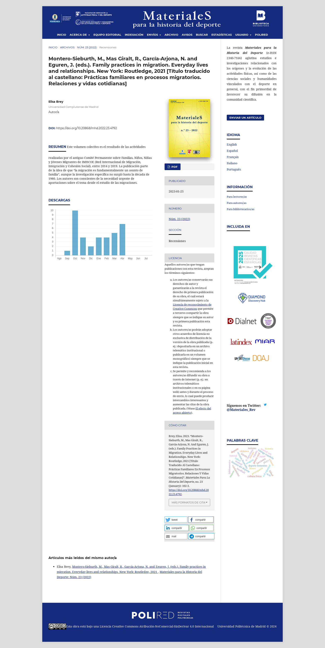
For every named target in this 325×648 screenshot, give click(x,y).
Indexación (134, 34)
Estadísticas (221, 34)
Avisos (187, 34)
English (232, 144)
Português (234, 169)
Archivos (67, 47)
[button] (176, 519)
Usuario (242, 34)
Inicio (61, 34)
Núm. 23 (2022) (87, 47)
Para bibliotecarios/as (240, 209)
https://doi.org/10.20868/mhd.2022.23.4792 (86, 128)
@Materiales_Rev (241, 409)
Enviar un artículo (245, 117)
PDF (174, 166)
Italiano (232, 163)
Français (233, 157)
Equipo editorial (107, 34)
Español (232, 151)
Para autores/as (236, 203)
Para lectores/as (237, 197)
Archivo (171, 34)
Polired (261, 34)
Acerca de (79, 34)
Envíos (153, 34)
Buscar (202, 34)
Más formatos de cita (188, 502)
